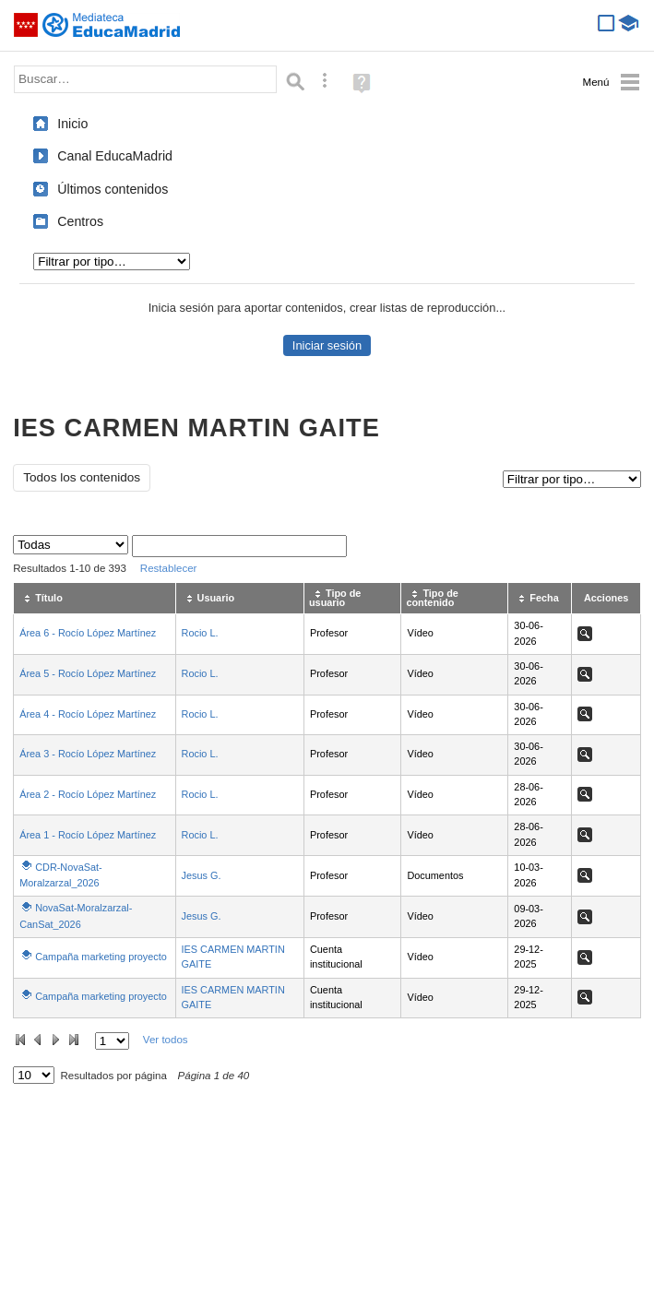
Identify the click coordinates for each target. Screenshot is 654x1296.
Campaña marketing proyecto (101, 956)
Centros (80, 221)
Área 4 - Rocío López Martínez (87, 713)
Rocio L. (200, 632)
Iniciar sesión (327, 345)
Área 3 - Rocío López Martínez (87, 753)
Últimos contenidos (112, 189)
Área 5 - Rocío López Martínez (87, 673)
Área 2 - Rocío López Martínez (87, 794)
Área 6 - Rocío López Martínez (87, 632)
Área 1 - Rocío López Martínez (87, 834)
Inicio (72, 123)
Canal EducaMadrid (114, 156)
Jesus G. (201, 875)
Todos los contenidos (81, 477)
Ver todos (165, 1039)
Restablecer (168, 568)
